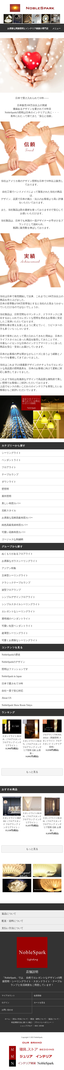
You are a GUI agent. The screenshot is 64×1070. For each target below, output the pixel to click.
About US (6, 698)
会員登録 (37, 995)
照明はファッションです (15, 669)
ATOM (41, 1026)
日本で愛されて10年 (12, 683)
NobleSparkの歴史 (11, 654)
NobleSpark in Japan (12, 676)
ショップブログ (26, 1026)
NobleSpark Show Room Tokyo (17, 705)
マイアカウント (8, 995)
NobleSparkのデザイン (13, 662)
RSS (36, 1026)
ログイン (5, 1003)
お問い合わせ (7, 1010)
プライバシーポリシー (42, 1022)
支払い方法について (20, 1019)
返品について (53, 1019)
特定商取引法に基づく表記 (21, 1022)
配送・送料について (38, 1019)
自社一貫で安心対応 (12, 690)
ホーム (7, 1019)
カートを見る (39, 1003)
